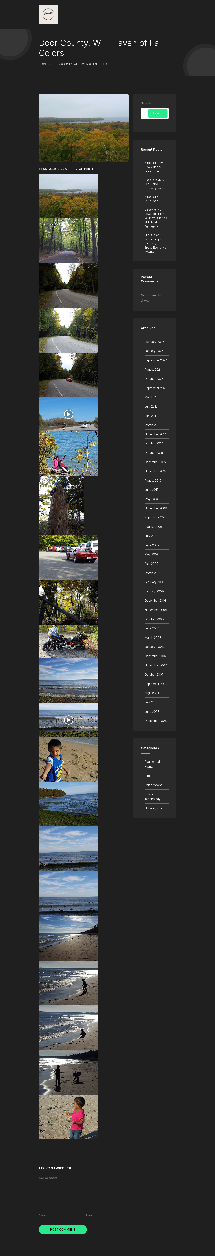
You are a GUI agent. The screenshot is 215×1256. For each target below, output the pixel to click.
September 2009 (156, 517)
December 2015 (155, 462)
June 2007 (152, 711)
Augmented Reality (152, 764)
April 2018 (151, 416)
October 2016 (154, 453)
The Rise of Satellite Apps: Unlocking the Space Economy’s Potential (155, 243)
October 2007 (154, 674)
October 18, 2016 (53, 169)
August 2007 (153, 693)
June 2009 (152, 545)
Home (43, 63)
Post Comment (63, 1229)
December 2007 (156, 656)
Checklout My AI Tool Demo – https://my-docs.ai (155, 184)
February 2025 (154, 342)
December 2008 (156, 600)
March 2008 (153, 637)
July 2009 (151, 536)
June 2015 (151, 489)
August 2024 (153, 369)
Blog (148, 776)
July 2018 (151, 406)
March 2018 (153, 425)
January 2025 (154, 351)
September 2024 (156, 360)
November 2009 (156, 508)
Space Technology (153, 796)
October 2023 (154, 379)
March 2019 (153, 397)
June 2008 (152, 628)
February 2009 (155, 582)
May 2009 (152, 554)
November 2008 (156, 610)
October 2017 (154, 443)
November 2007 (156, 665)
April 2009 (151, 563)
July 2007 (151, 702)
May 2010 (151, 499)
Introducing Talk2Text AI (152, 198)
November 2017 (155, 434)
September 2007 (156, 684)
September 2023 (156, 388)
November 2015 (155, 471)
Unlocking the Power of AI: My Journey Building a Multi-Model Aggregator (156, 218)
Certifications (153, 785)
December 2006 (156, 721)
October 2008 (154, 619)
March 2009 (153, 573)
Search (146, 103)
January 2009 (154, 591)
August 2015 (153, 480)
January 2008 (154, 647)
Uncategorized (84, 169)
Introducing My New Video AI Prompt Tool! (154, 167)
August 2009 (153, 527)
